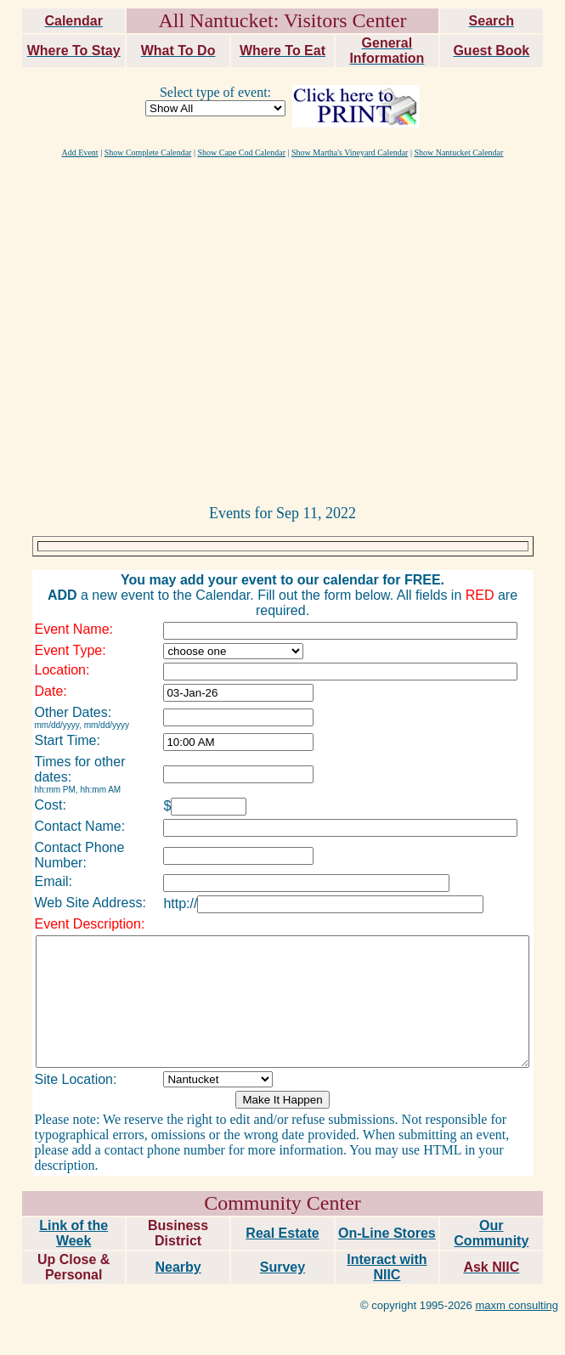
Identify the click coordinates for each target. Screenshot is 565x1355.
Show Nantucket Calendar (458, 152)
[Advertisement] (159, 330)
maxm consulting (516, 1272)
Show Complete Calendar (148, 152)
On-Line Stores (387, 1200)
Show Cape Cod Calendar (241, 152)
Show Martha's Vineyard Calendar (349, 152)
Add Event (80, 152)
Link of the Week (73, 1200)
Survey (282, 1234)
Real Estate (282, 1200)
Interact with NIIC (387, 1234)
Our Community (491, 1200)
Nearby (178, 1234)
